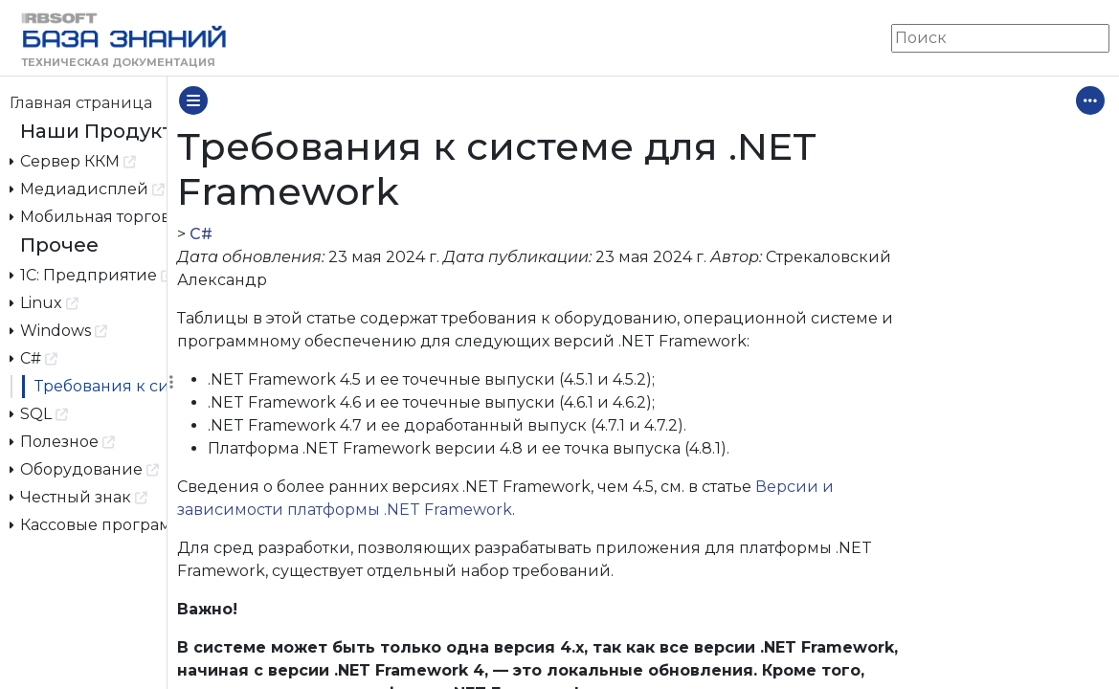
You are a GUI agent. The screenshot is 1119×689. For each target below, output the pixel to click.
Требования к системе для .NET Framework (100, 386)
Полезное (63, 441)
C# (34, 357)
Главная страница (81, 103)
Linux (44, 302)
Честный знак (79, 496)
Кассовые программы (89, 524)
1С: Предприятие (89, 274)
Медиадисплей (88, 188)
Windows (59, 330)
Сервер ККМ (73, 160)
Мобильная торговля (89, 216)
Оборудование (85, 468)
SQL (39, 413)
